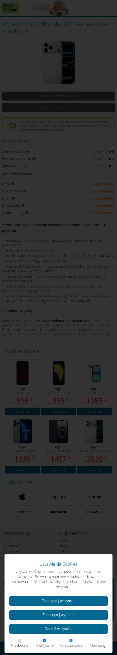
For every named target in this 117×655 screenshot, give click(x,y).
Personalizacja (71, 643)
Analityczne (44, 643)
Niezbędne (19, 643)
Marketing (97, 643)
